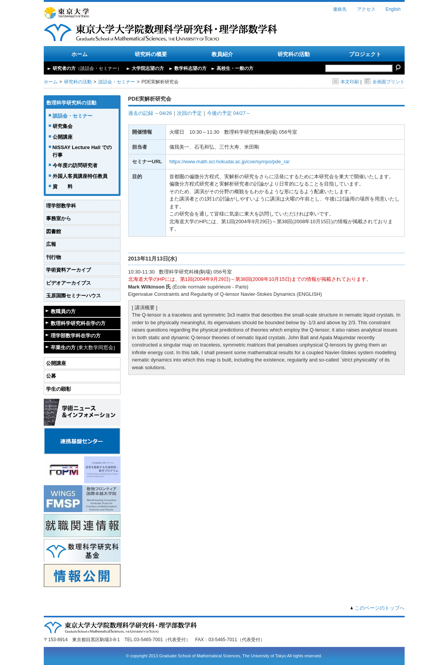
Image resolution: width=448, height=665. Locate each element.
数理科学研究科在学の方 (78, 323)
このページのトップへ (380, 608)
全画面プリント (384, 82)
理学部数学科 (61, 206)
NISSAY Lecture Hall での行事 (82, 151)
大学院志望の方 (148, 68)
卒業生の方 (83, 347)
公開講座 (63, 137)
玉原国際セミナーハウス (73, 296)
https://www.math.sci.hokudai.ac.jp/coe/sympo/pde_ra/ (229, 161)
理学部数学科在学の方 (76, 335)
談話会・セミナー (116, 82)
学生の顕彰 (58, 389)
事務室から (58, 218)
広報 (51, 244)
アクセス (366, 9)
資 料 (63, 186)
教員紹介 (222, 54)
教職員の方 (63, 311)
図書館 (53, 231)
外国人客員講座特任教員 (80, 176)
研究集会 (63, 126)
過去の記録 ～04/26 (150, 113)
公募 (51, 376)
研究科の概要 (151, 54)
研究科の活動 (294, 54)
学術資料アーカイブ (68, 270)
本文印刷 (345, 82)
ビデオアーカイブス (68, 283)
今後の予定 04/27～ (229, 113)
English (392, 9)
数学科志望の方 (190, 68)
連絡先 (340, 9)
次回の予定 (189, 113)
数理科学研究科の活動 (71, 103)
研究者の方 (87, 68)
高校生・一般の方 (235, 68)
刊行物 (53, 257)
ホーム (79, 54)
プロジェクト (365, 54)
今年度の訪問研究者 (75, 165)
